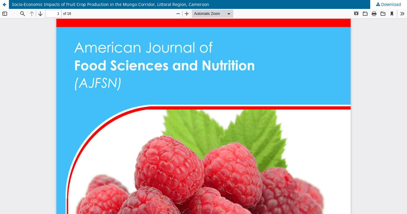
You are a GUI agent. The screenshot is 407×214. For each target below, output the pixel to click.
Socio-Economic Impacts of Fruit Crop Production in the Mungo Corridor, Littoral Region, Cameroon (110, 4)
